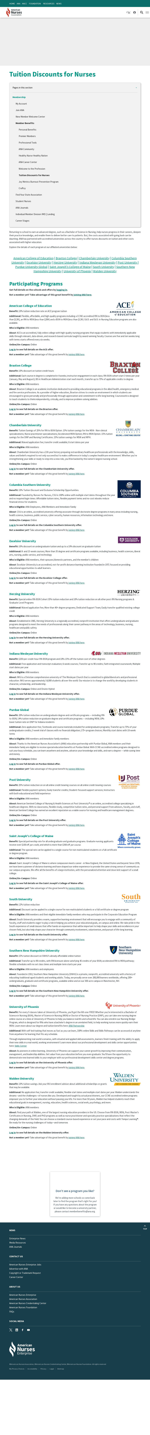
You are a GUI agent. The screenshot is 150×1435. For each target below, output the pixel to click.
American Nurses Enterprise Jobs (25, 1264)
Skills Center (21, 1045)
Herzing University (65, 262)
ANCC (24, 3)
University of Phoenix (77, 271)
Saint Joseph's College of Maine (70, 267)
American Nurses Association (23, 1299)
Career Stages (22, 220)
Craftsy (22, 188)
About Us (14, 1286)
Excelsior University (38, 262)
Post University (128, 262)
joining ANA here (82, 294)
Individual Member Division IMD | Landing (35, 214)
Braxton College (66, 258)
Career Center (16, 1277)
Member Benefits (25, 123)
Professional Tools (28, 142)
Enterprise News (17, 1238)
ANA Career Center (28, 162)
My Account (21, 103)
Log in (12, 349)
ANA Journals (22, 207)
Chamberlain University (94, 258)
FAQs (11, 1311)
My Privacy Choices (16, 1369)
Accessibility (32, 1369)
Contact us (16, 1256)
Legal (52, 1369)
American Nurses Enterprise (22, 1294)
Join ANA (20, 110)
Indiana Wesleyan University (97, 262)
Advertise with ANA (18, 1268)
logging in (61, 289)
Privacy (43, 1369)
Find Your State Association (29, 194)
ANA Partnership (76, 1025)
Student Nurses (23, 201)
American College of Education (33, 258)
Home (12, 3)
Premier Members (27, 136)
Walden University (104, 271)
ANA (18, 3)
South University (103, 267)
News (59, 3)
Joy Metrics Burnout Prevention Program (38, 181)
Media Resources (17, 1242)
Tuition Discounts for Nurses (34, 175)
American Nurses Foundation (23, 1307)
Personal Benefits (27, 129)
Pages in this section (22, 87)
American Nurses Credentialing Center (27, 1303)
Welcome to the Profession (32, 168)
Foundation (35, 3)
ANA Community (26, 149)
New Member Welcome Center (30, 116)
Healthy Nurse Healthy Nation (33, 155)
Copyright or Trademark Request (25, 1272)
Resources (48, 3)
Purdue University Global (31, 267)
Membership (19, 97)
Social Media (16, 1321)
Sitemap (60, 1369)
